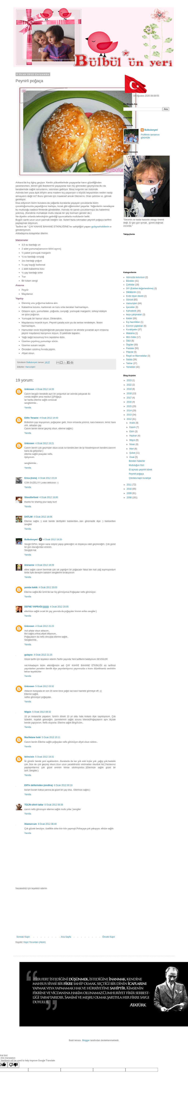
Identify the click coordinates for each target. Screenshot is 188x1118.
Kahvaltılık (131, 311)
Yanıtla (27, 407)
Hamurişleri (30, 367)
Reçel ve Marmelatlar (136, 356)
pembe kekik (31, 587)
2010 (129, 489)
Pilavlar (129, 352)
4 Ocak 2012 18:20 (52, 539)
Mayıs (132, 440)
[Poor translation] (13, 1065)
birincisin (29, 757)
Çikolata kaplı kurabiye (140, 478)
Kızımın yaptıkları (134, 326)
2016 (129, 402)
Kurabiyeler (131, 329)
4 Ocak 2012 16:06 (43, 517)
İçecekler (130, 307)
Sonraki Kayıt (23, 937)
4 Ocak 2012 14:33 (44, 389)
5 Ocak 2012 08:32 (41, 712)
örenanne (29, 565)
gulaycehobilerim (100, 226)
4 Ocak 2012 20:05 (59, 606)
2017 (129, 397)
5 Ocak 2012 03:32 (44, 686)
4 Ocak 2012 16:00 (48, 497)
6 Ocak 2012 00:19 (63, 785)
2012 (129, 419)
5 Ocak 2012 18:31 (44, 757)
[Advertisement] (65, 912)
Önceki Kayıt (108, 937)
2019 (129, 389)
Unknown (29, 389)
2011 (129, 484)
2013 (129, 414)
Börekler (130, 281)
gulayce (28, 655)
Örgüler (129, 344)
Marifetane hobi (32, 737)
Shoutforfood (31, 497)
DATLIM (28, 517)
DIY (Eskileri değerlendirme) (140, 288)
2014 (129, 410)
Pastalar (130, 348)
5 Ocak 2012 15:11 (51, 737)
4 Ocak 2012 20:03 (48, 587)
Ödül (128, 341)
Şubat (132, 453)
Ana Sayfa (66, 937)
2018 (129, 393)
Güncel (129, 299)
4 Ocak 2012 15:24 (47, 478)
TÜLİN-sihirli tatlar (33, 804)
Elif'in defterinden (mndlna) (38, 785)
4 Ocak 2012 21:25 (43, 655)
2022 (129, 385)
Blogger (86, 1040)
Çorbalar (130, 284)
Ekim (132, 431)
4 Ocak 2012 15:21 (44, 443)
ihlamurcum (30, 824)
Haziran (133, 435)
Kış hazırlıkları (133, 322)
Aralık (132, 423)
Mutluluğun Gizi (136, 465)
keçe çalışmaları (134, 314)
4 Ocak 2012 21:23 (44, 626)
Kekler (129, 318)
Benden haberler (137, 461)
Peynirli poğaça (136, 474)
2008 (129, 497)
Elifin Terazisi (31, 418)
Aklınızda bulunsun (135, 277)
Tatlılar (129, 363)
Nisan (132, 444)
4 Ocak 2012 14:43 (48, 418)
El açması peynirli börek (140, 469)
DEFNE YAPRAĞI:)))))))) (36, 606)
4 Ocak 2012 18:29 (44, 565)
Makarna (130, 333)
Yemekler (130, 367)
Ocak (132, 457)
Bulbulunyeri (31, 539)
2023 (129, 380)
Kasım (132, 427)
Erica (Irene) (30, 478)
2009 (129, 493)
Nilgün (27, 712)
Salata (129, 359)
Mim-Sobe (131, 337)
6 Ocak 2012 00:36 (54, 804)
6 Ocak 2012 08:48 (47, 824)
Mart (131, 448)
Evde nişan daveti (134, 296)
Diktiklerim (131, 292)
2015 (129, 406)
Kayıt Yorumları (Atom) (34, 942)
